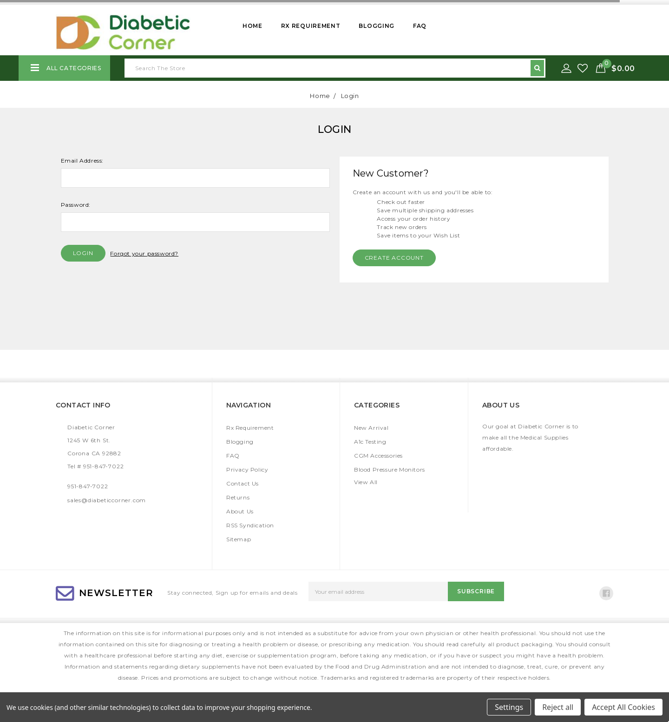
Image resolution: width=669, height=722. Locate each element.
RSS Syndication (250, 525)
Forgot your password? (144, 253)
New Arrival (371, 427)
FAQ (419, 25)
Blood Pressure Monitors (389, 469)
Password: (76, 204)
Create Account (394, 257)
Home (252, 25)
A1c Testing (370, 441)
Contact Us (242, 483)
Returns (237, 497)
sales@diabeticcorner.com (106, 500)
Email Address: (82, 160)
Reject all (557, 707)
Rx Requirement (311, 25)
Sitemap (238, 539)
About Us (240, 511)
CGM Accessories (378, 455)
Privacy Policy (247, 469)
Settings (509, 707)
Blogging (376, 25)
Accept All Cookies (623, 707)
